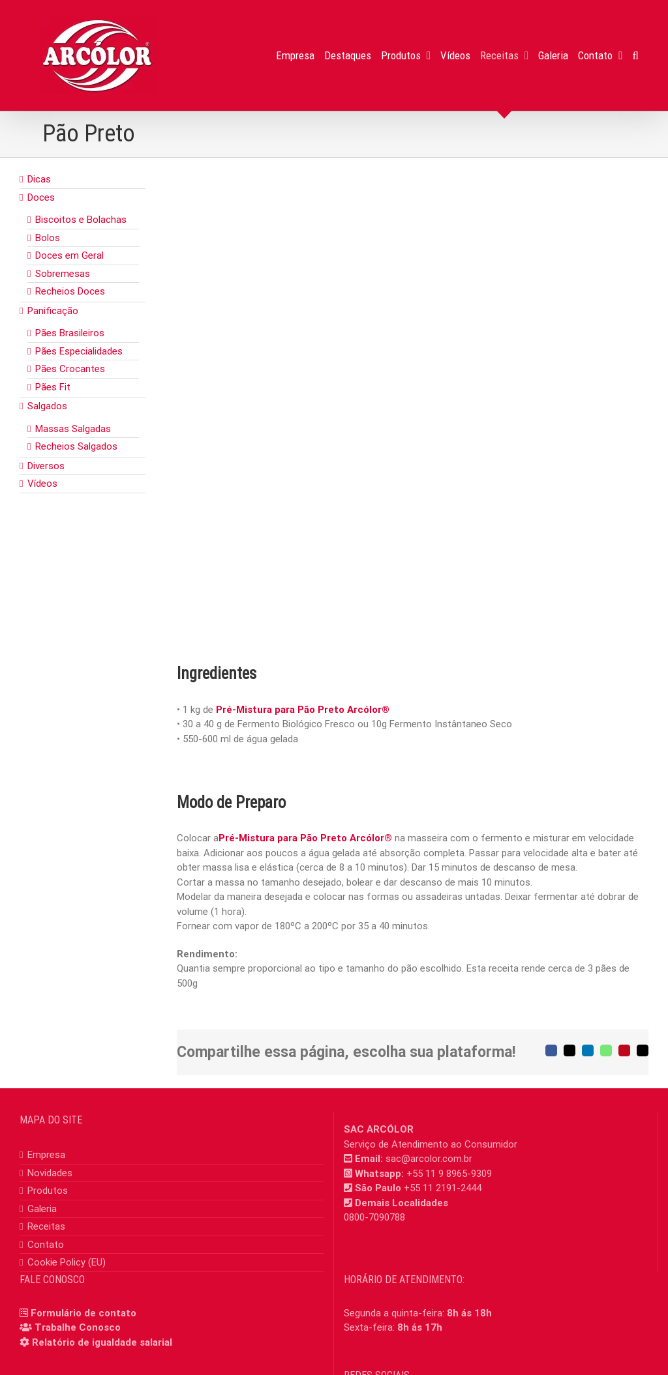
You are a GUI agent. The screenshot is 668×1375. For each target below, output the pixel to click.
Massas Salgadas (73, 429)
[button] (636, 55)
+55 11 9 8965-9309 (449, 1174)
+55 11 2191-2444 (442, 1188)
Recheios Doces (70, 291)
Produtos (47, 1190)
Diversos (46, 466)
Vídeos (42, 483)
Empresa (46, 1155)
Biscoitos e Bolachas (81, 219)
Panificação (52, 311)
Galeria (42, 1209)
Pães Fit (52, 387)
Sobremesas (62, 274)
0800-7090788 (374, 1217)
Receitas (46, 1226)
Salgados (47, 406)
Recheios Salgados (76, 446)
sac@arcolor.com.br (429, 1159)
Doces (41, 197)
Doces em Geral (69, 255)
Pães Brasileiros (69, 333)
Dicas (39, 179)
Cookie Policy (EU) (66, 1262)
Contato (45, 1245)
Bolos (47, 238)
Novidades (49, 1173)
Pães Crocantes (70, 369)
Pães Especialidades (79, 351)
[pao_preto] (412, 406)
